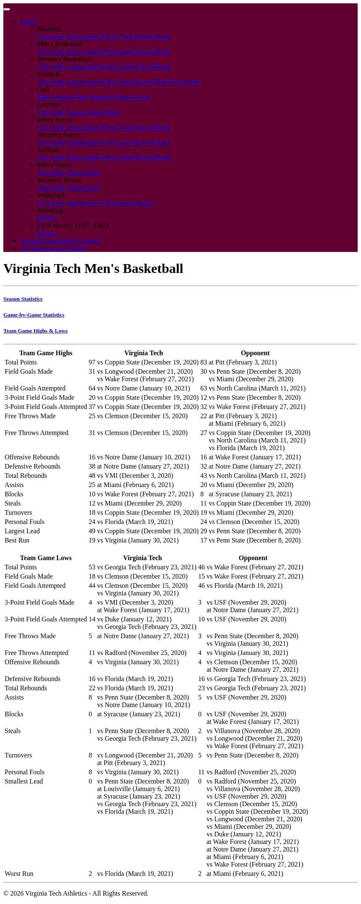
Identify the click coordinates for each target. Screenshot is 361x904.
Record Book (153, 36)
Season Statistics (22, 299)
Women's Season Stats (120, 96)
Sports (28, 21)
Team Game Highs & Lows (35, 331)
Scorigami (186, 81)
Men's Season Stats (63, 96)
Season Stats (82, 36)
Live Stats (50, 36)
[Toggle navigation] (6, 9)
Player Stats (117, 36)
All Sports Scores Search (53, 248)
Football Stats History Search (59, 240)
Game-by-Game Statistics (33, 315)
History (111, 111)
